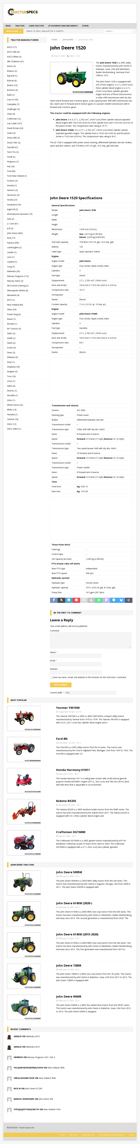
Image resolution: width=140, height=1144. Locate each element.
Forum (85, 26)
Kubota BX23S (66, 801)
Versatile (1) (12, 395)
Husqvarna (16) (14, 204)
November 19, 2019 (67, 742)
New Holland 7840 (55, 1067)
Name (53, 652)
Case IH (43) (12, 99)
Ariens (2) (11, 66)
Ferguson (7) (13, 161)
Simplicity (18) (13, 366)
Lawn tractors (36, 26)
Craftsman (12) (14, 118)
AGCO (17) (12, 47)
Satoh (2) (11, 343)
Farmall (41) (12, 147)
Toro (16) (11, 376)
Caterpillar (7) (13, 104)
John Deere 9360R (68, 996)
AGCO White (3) (14, 56)
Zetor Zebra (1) (14, 428)
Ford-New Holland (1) (17, 175)
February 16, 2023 (66, 876)
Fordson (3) (12, 180)
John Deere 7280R (68, 965)
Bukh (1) (11, 94)
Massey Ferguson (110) (18, 276)
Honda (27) (12, 199)
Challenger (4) (13, 109)
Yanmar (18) (12, 419)
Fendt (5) (11, 156)
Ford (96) (11, 171)
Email (53, 660)
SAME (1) (11, 338)
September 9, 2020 (67, 711)
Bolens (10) (12, 85)
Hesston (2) (12, 190)
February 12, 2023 (66, 1000)
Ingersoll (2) (12, 209)
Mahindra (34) (13, 271)
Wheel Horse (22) (15, 405)
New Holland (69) (15, 304)
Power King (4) (14, 314)
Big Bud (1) (12, 75)
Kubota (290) (13, 242)
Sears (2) (11, 352)
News (8, 26)
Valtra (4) (11, 386)
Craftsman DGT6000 (70, 832)
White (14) (11, 409)
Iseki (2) (10, 218)
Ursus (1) (11, 381)
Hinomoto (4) (13, 195)
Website (53, 669)
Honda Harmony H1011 (73, 770)
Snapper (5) (12, 371)
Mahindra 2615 (33, 1036)
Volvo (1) (11, 400)
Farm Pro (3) (13, 152)
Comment (54, 630)
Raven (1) (11, 319)
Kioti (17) (11, 237)
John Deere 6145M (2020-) (74, 903)
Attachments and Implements (63, 26)
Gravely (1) (12, 185)
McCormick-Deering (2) (17, 285)
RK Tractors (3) (14, 328)
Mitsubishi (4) (13, 295)
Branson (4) (12, 90)
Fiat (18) (11, 166)
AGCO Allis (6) (13, 51)
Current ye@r (57, 692)
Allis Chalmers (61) (15, 61)
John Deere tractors (22, 864)
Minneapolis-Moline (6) (17, 290)
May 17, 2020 (59, 56)
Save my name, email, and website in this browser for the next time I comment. (90, 677)
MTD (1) (11, 300)
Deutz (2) (11, 133)
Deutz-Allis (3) (13, 137)
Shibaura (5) (12, 357)
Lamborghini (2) (14, 247)
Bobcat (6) (12, 80)
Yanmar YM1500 (68, 708)
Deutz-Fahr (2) (13, 142)
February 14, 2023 (66, 969)
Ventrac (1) (12, 390)
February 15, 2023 (66, 907)
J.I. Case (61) (12, 223)
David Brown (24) (15, 128)
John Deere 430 (46, 1099)
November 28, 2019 (67, 805)
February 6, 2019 (66, 774)
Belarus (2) (12, 71)
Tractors (19, 26)
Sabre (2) (11, 333)
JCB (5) (10, 228)
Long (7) (11, 266)
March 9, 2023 (64, 836)
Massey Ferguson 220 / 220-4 (41, 1057)
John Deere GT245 (33, 1088)
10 (80, 711)
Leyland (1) (12, 261)
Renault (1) (12, 323)
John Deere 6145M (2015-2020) (77, 934)
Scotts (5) (11, 347)
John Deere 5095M (69, 872)
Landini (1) (12, 252)
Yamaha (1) (12, 414)
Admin (72, 56)
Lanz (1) (10, 257)
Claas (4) (11, 113)
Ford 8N (61, 739)
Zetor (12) (11, 424)
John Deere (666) (15, 233)
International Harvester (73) (19, 214)
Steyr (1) (11, 362)
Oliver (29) (11, 309)
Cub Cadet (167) (14, 123)
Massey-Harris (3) (15, 280)
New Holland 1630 (51, 1109)
